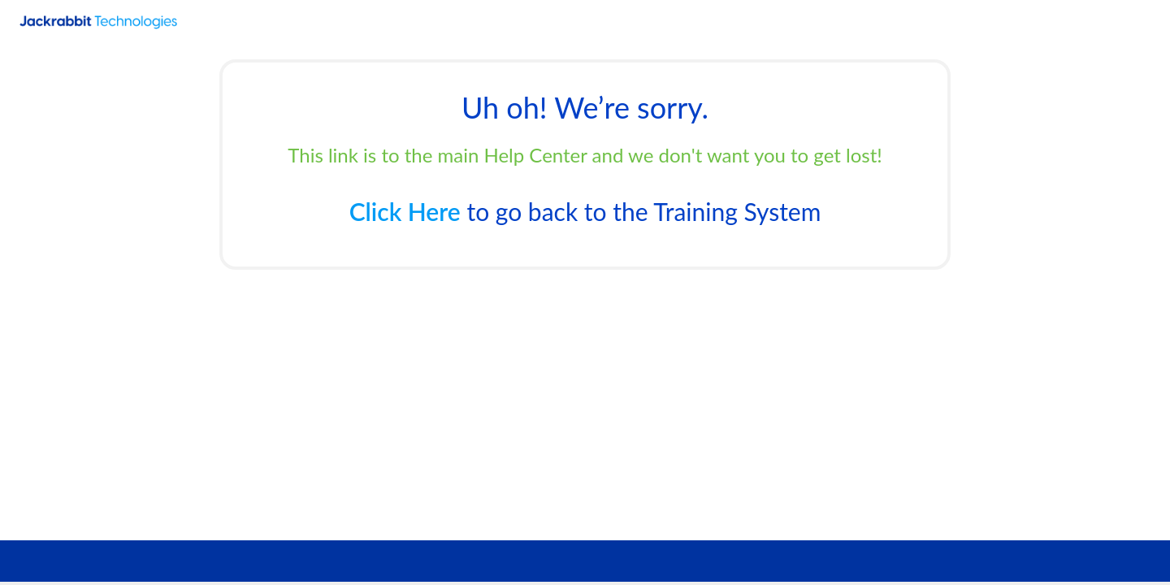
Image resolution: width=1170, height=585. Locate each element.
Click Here (405, 211)
